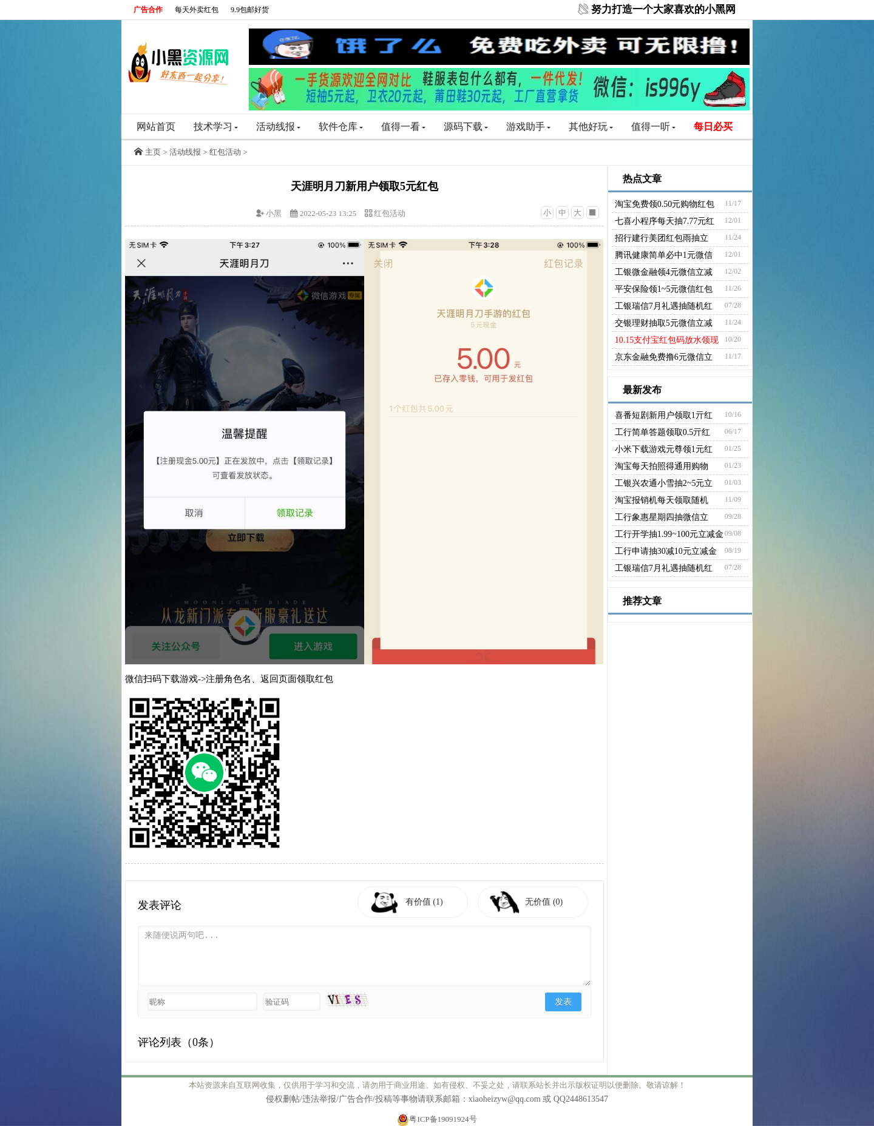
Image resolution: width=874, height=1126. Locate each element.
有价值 (425, 901)
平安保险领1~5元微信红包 (664, 289)
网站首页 (156, 126)
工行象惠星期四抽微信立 (661, 517)
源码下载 (466, 126)
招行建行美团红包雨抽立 (661, 238)
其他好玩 (591, 126)
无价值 (545, 901)
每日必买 (713, 126)
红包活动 (225, 152)
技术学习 (216, 126)
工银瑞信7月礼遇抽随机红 (664, 306)
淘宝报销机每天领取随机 (661, 500)
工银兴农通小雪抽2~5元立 (664, 483)
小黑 (274, 213)
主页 (153, 152)
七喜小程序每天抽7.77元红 (665, 221)
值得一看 (403, 126)
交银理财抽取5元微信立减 (664, 323)
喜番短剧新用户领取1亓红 (664, 415)
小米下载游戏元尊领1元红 (664, 449)
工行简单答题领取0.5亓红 (663, 432)
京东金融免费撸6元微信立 (664, 357)
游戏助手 (528, 126)
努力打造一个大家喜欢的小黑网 (663, 9)
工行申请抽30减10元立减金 (666, 551)
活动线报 (278, 126)
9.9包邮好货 (250, 9)
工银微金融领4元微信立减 (664, 272)
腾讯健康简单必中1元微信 (664, 255)
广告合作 (148, 9)
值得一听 (653, 126)
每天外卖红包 (196, 9)
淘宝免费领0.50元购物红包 (665, 204)
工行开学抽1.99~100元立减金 (669, 534)
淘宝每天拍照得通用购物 (661, 466)
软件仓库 (341, 126)
